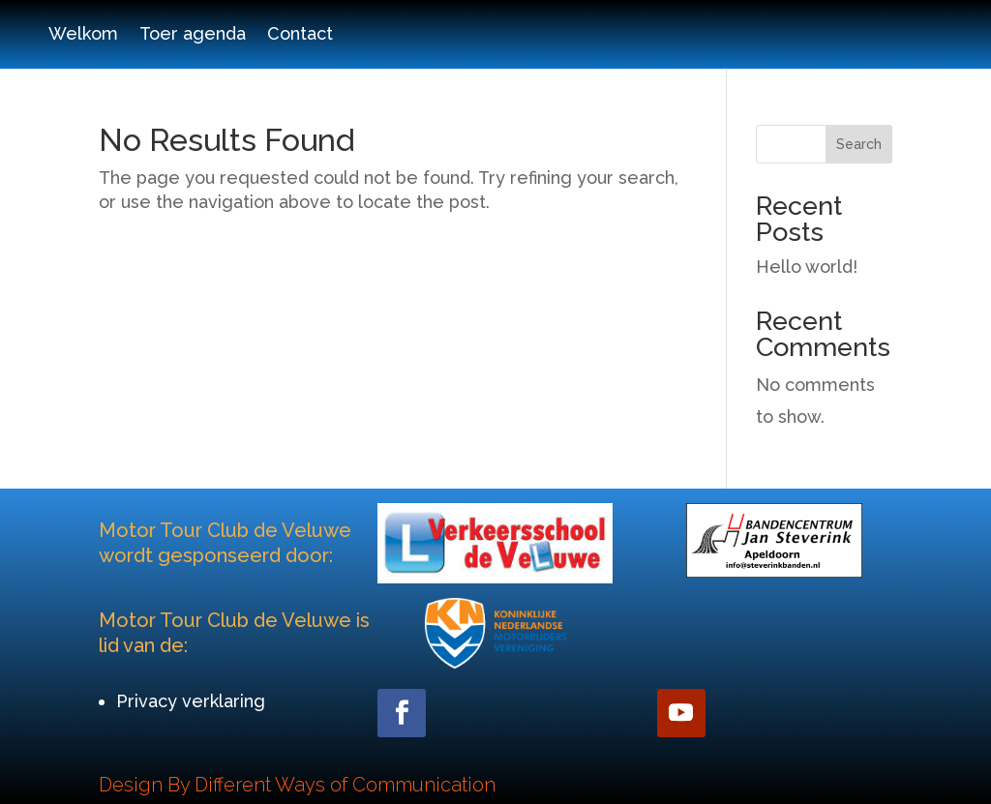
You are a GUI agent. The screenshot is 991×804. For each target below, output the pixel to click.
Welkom (83, 35)
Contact (300, 35)
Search (859, 144)
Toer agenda (192, 35)
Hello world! (806, 266)
